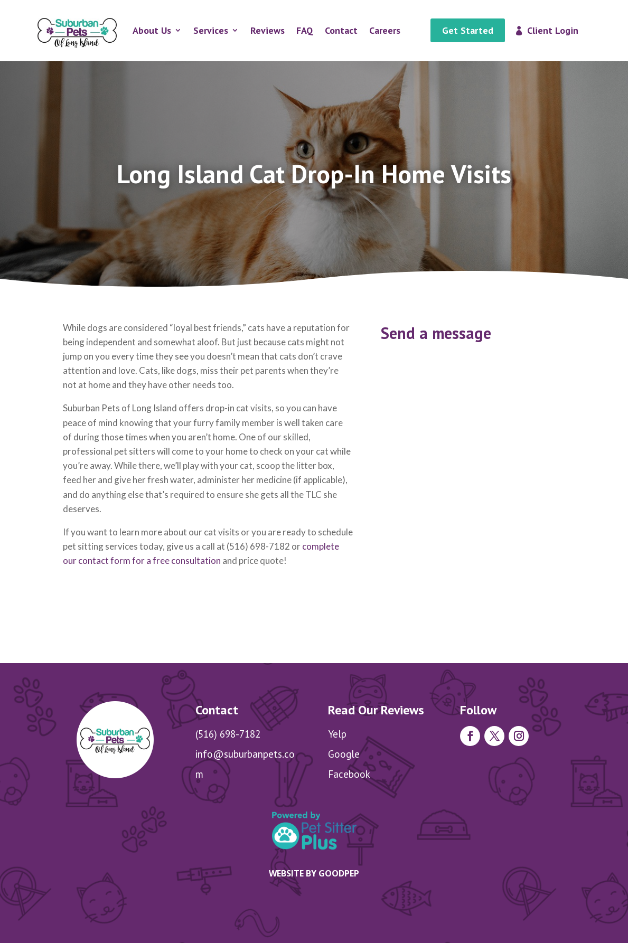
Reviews (267, 30)
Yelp (337, 734)
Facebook (349, 774)
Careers (384, 30)
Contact (341, 30)
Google (344, 754)
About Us (152, 30)
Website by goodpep (314, 873)
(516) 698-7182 (227, 734)
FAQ (304, 30)
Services (210, 30)
